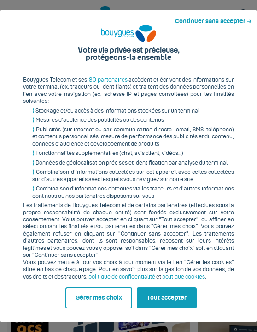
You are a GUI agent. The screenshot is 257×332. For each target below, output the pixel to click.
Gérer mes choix (46, 312)
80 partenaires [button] (107, 77)
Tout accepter (170, 312)
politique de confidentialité (86, 266)
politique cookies (147, 266)
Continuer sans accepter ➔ (217, 8)
